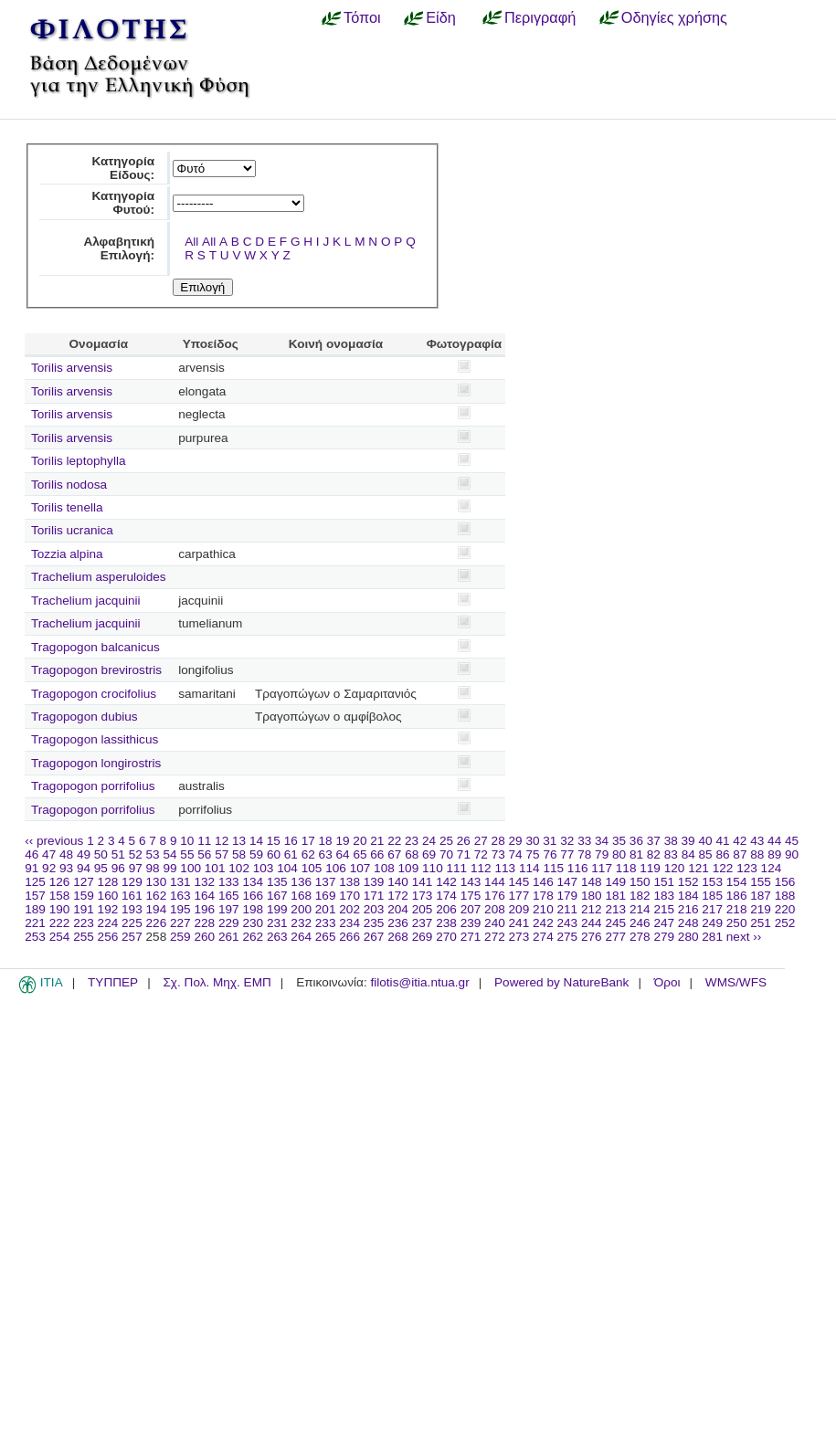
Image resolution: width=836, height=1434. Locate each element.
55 (187, 854)
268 (397, 937)
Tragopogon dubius (84, 716)
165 (228, 895)
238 (446, 923)
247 (663, 923)
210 (543, 909)
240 (494, 923)
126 (59, 882)
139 (374, 882)
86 (722, 854)
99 (169, 868)
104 (287, 868)
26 (464, 841)
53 (153, 854)
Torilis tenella (67, 507)
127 (83, 882)
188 (785, 895)
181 (615, 895)
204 (397, 909)
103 (263, 868)
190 (59, 909)
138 (349, 882)
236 (397, 923)
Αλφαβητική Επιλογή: (118, 248)
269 (422, 937)
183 (663, 895)
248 (688, 923)
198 (252, 909)
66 (377, 854)
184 (688, 895)
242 (543, 923)
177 (519, 895)
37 (654, 841)
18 (326, 841)
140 (397, 882)
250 (736, 923)
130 (156, 882)
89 (774, 854)
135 (277, 882)
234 (349, 923)
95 (101, 868)
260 (204, 937)
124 (771, 868)
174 (446, 895)
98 (153, 868)
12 (221, 841)
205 (422, 909)
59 (256, 854)
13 (239, 841)
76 (549, 854)
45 (792, 841)
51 (118, 854)
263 (277, 937)
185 (712, 895)
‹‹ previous (54, 841)
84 (688, 854)
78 (584, 854)
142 (446, 882)
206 (446, 909)
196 (204, 909)
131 (180, 882)
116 (577, 868)
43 (757, 841)
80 (619, 854)
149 (615, 882)
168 (301, 895)
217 (712, 909)
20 (359, 841)
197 (228, 909)
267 (374, 937)
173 (422, 895)
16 (291, 841)
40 (705, 841)
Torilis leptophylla (78, 461)
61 (291, 854)
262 (252, 937)
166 (252, 895)
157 (35, 895)
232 (301, 923)
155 (760, 882)
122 (723, 868)
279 (663, 937)
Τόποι (362, 17)
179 (567, 895)
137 (325, 882)
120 (674, 868)
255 (83, 937)
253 (35, 937)
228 (204, 923)
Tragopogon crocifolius (93, 694)
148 (591, 882)
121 (698, 868)
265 (325, 937)
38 (671, 841)
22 (394, 841)
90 (792, 854)
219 (760, 909)
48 (66, 854)
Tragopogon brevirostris (96, 670)
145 (519, 882)
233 (325, 923)
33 (584, 841)
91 (31, 868)
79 (601, 854)
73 (498, 854)
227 (180, 923)
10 (187, 841)
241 (519, 923)
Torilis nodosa (69, 484)
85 (706, 854)
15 (273, 841)
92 (49, 868)
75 (532, 854)
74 (516, 854)
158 (59, 895)
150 (640, 882)
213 (615, 909)
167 (277, 895)
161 (132, 895)
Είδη (441, 17)
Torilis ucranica (72, 530)
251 (760, 923)
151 (663, 882)
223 (83, 923)
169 (325, 895)
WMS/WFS (736, 982)
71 (464, 854)
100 (190, 868)
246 (640, 923)
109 (408, 868)
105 (312, 868)
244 (591, 923)
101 (215, 868)
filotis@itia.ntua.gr (419, 982)
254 (59, 937)
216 (688, 909)
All (191, 241)
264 (301, 937)
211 (567, 909)
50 (101, 854)
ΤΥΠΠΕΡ (113, 982)
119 (650, 868)
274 (543, 937)
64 (343, 854)
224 (108, 923)
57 (221, 854)
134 (252, 882)
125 (35, 882)
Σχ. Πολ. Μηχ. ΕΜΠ (216, 982)
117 (601, 868)
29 (516, 841)
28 (498, 841)
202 (349, 909)
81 (636, 854)
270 (446, 937)
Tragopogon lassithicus (94, 739)
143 (470, 882)
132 (204, 882)
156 (785, 882)
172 (397, 895)
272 (494, 937)
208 (494, 909)
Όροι (667, 982)
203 (374, 909)
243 (567, 923)
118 (626, 868)
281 (712, 937)
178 (543, 895)
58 (239, 854)
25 (446, 841)
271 (470, 937)
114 (529, 868)
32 (567, 841)
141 (422, 882)
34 (601, 841)
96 (118, 868)
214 (640, 909)
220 (785, 909)
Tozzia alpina (67, 554)
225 (132, 923)
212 (591, 909)
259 (180, 937)
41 (722, 841)
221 (35, 923)
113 (504, 868)
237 (422, 923)
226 (156, 923)
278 (640, 937)
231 (277, 923)
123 (746, 868)
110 (432, 868)
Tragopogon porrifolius (93, 786)
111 (457, 868)
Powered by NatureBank (561, 982)
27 (481, 841)
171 (374, 895)
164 (204, 895)
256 (108, 937)
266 (349, 937)
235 (374, 923)
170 (349, 895)
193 (132, 909)
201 (325, 909)
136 (301, 882)
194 (156, 909)
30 (532, 841)
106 (335, 868)
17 (308, 841)
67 (394, 854)
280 (688, 937)
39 (688, 841)
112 (481, 868)
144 (494, 882)
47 (49, 854)
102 (238, 868)
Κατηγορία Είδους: (122, 168)
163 (180, 895)
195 (180, 909)
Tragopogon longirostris (96, 763)
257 (132, 937)
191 (83, 909)
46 (31, 854)
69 (429, 854)
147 (567, 882)
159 (83, 895)
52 (136, 854)
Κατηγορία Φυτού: (122, 202)
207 (470, 909)
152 (688, 882)
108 (384, 868)
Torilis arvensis (71, 367)
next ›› (744, 937)
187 (760, 895)
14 (256, 841)
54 (169, 854)
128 (108, 882)
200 (301, 909)
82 (654, 854)
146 (543, 882)
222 (59, 923)
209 (519, 909)
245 (615, 923)
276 (591, 937)
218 (736, 909)
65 (359, 854)
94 (83, 868)
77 (567, 854)
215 (663, 909)
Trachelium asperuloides (98, 577)
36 (636, 841)
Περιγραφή (540, 17)
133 (228, 882)
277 (615, 937)
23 (411, 841)
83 (671, 854)
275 (567, 937)
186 (736, 895)
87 (739, 854)
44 (774, 841)
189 (35, 909)
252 (785, 923)
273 (519, 937)
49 (83, 854)
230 (252, 923)
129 (132, 882)
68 (411, 854)
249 (712, 923)
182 (640, 895)
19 (342, 841)
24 (429, 841)
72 (481, 854)
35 (619, 841)
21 (377, 841)
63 (326, 854)
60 (273, 854)
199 (277, 909)
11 (204, 841)
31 (549, 841)
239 (470, 923)
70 (446, 854)
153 (712, 882)
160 (108, 895)
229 (228, 923)
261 (228, 937)
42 (739, 841)
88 (757, 854)
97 (136, 868)
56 (204, 854)
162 (156, 895)
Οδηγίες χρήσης (674, 17)
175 (470, 895)
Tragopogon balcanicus (95, 647)
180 (591, 895)
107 (360, 868)
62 (308, 854)
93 (66, 868)
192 (108, 909)
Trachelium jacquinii (86, 600)
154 (736, 882)
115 (553, 868)
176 (494, 895)
